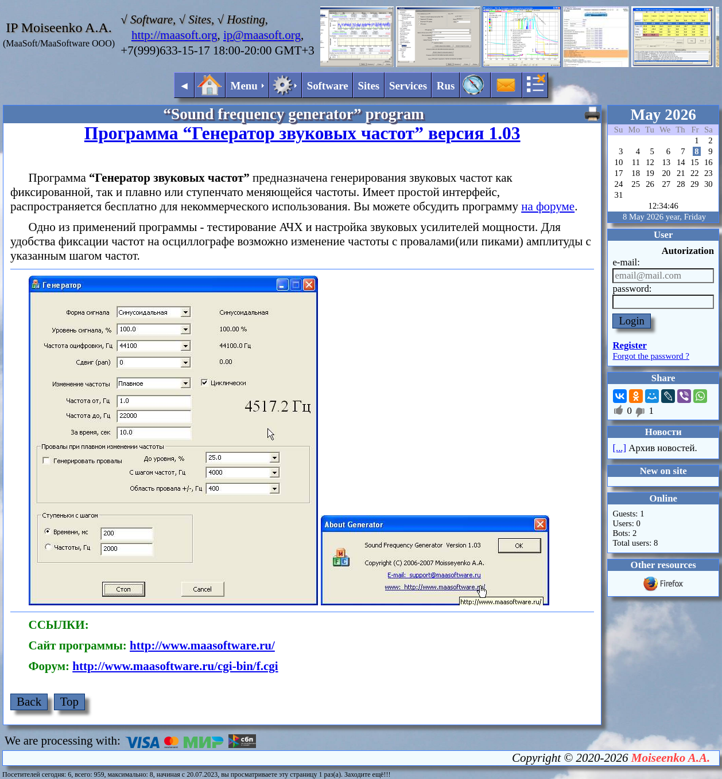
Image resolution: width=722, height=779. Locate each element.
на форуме (548, 206)
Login (632, 321)
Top (69, 701)
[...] (619, 448)
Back (29, 701)
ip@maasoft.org (262, 35)
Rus (446, 86)
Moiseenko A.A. (670, 758)
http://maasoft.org (174, 35)
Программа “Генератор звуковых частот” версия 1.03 (302, 133)
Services (408, 86)
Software (327, 86)
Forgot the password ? (650, 356)
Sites (368, 86)
